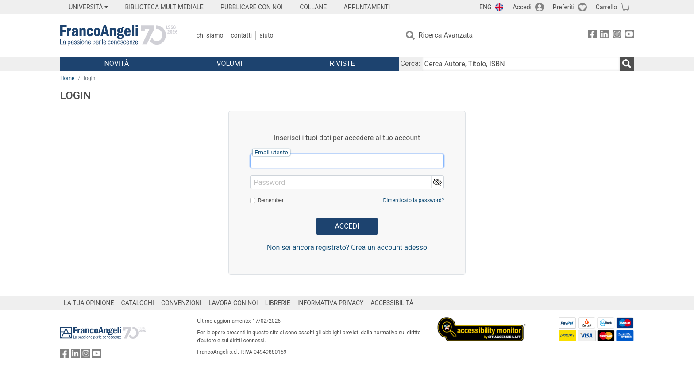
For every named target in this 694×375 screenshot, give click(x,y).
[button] (437, 182)
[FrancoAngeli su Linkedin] (604, 36)
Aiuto (266, 35)
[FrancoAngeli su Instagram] (617, 36)
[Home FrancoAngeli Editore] (118, 35)
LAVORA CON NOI (233, 302)
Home (67, 78)
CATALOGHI (137, 302)
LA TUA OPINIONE (89, 302)
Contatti (241, 35)
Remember (271, 200)
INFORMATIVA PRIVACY (330, 302)
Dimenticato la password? (413, 200)
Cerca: (410, 63)
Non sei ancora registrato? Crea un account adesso (347, 247)
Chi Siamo (210, 35)
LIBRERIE (277, 302)
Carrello (606, 7)
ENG (485, 7)
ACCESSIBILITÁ (392, 302)
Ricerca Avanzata (446, 35)
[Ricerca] (627, 64)
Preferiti (563, 7)
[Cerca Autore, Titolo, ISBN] (521, 64)
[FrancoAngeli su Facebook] (592, 36)
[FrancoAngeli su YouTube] (629, 36)
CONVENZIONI (181, 302)
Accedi (522, 7)
